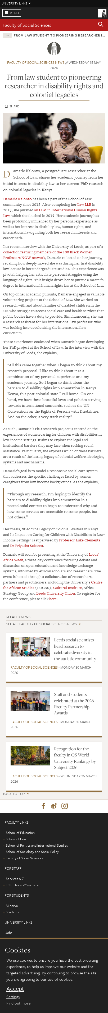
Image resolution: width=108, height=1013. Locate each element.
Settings (13, 997)
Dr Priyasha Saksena (26, 545)
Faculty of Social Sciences (27, 25)
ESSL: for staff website (22, 885)
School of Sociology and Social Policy (32, 851)
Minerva (12, 905)
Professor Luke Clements (79, 540)
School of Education (20, 832)
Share (14, 106)
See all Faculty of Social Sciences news (41, 624)
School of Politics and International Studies (37, 845)
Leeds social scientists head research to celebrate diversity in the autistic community (75, 649)
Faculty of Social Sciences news (36, 62)
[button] (100, 25)
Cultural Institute (67, 587)
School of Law (16, 839)
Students (12, 912)
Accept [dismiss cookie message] (15, 988)
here (53, 598)
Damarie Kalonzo (17, 199)
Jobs (9, 932)
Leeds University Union (55, 593)
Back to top (14, 793)
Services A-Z (15, 878)
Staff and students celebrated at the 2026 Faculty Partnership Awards (74, 703)
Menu (14, 13)
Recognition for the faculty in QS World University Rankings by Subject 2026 (75, 758)
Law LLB (84, 204)
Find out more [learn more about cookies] (18, 1003)
